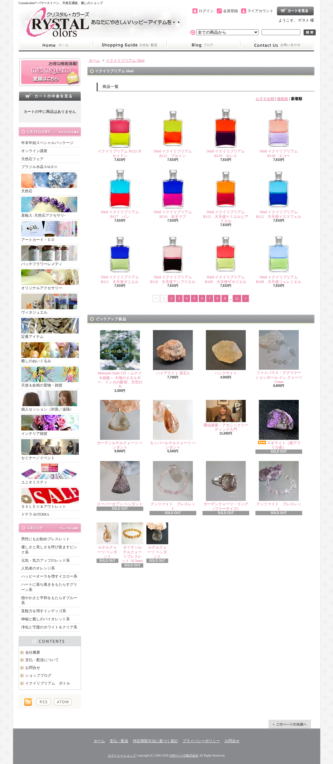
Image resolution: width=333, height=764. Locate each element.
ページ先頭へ (290, 724)
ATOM (63, 702)
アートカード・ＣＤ (49, 231)
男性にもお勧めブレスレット (45, 539)
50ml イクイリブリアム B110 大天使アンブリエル (173, 259)
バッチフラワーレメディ (49, 255)
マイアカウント (260, 11)
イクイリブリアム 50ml (125, 60)
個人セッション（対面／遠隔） (49, 401)
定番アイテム (50, 328)
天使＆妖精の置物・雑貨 (50, 377)
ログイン (206, 11)
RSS (43, 702)
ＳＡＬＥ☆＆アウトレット (50, 498)
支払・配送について (129, 45)
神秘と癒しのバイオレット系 (45, 619)
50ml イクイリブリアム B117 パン (120, 194)
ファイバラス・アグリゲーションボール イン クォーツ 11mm (278, 357)
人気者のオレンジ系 (38, 568)
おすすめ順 (265, 99)
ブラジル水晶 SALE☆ (39, 167)
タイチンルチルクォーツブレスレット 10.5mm (132, 542)
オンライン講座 (34, 151)
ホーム (56, 45)
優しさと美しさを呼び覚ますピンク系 (49, 550)
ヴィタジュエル (49, 304)
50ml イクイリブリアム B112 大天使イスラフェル (279, 194)
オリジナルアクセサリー (50, 279)
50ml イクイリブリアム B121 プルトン (173, 133)
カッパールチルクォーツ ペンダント (173, 424)
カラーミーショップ (122, 755)
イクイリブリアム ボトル (47, 683)
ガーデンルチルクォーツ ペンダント (120, 424)
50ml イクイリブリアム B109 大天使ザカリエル (225, 259)
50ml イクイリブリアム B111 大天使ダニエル (120, 259)
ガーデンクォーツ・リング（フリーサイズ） (225, 486)
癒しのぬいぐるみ (50, 352)
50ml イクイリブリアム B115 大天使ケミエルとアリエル (226, 196)
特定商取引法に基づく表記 (155, 741)
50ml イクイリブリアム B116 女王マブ (173, 194)
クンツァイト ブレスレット (172, 486)
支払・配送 (119, 741)
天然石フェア (32, 159)
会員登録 (230, 11)
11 (237, 298)
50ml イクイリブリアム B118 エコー (278, 133)
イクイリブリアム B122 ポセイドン (119, 133)
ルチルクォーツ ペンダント (107, 540)
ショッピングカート (295, 11)
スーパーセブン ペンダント (120, 483)
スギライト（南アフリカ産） (279, 424)
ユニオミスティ (49, 474)
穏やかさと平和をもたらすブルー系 (49, 600)
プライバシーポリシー (201, 741)
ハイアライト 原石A (173, 352)
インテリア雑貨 (50, 425)
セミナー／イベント (50, 449)
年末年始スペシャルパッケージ (47, 143)
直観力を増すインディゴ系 (43, 611)
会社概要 (32, 652)
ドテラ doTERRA (35, 514)
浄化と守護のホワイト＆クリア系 (49, 627)
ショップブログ (203, 45)
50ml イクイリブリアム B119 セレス (226, 133)
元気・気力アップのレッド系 (45, 560)
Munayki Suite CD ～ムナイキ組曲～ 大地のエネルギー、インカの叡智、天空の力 (120, 359)
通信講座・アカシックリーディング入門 (225, 416)
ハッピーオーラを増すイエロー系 (49, 576)
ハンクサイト (226, 352)
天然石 (49, 182)
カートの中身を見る (50, 96)
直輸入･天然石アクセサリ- (49, 207)
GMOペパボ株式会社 (183, 755)
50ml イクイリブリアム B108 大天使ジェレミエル (278, 259)
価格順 (282, 99)
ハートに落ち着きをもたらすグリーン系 (49, 587)
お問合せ (277, 45)
